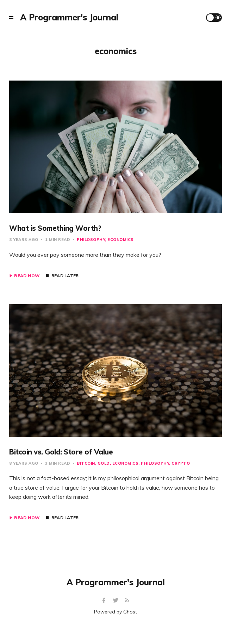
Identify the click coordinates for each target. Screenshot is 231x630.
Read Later (65, 276)
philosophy (91, 239)
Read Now (27, 276)
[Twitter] (116, 601)
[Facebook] (105, 601)
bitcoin (86, 463)
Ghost (130, 612)
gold (104, 463)
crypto (180, 463)
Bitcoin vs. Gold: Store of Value (61, 451)
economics (120, 239)
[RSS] (127, 601)
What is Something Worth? (55, 228)
